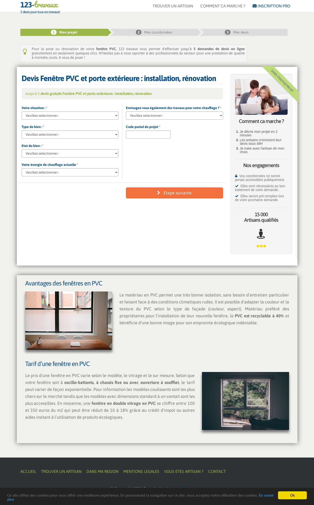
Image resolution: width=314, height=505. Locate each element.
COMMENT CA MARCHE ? (222, 10)
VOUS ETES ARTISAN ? (183, 471)
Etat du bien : (32, 146)
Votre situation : (34, 108)
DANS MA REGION (102, 471)
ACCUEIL (28, 471)
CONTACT (217, 471)
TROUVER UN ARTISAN (173, 10)
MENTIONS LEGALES (141, 471)
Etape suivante (174, 192)
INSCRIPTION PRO (271, 10)
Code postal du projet (143, 127)
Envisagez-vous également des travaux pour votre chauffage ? (173, 108)
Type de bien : (33, 127)
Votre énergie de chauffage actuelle (50, 165)
